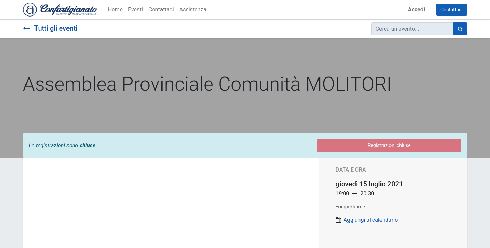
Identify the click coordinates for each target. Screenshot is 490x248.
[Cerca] (460, 28)
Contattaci (451, 9)
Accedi (416, 9)
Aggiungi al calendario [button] (370, 220)
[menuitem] (115, 10)
